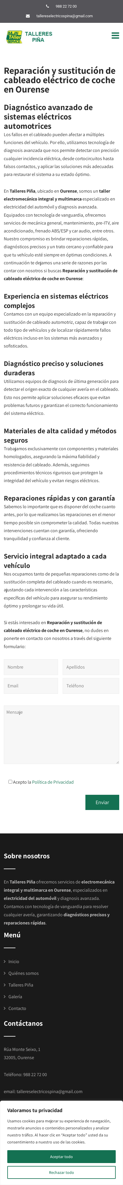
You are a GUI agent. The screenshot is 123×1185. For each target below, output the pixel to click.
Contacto (17, 1008)
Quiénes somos (23, 973)
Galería (15, 997)
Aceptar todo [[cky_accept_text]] (61, 1156)
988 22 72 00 (66, 6)
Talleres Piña (20, 985)
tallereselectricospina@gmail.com (64, 16)
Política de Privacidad (53, 782)
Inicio (13, 961)
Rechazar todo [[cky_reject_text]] (61, 1172)
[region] (61, 1143)
